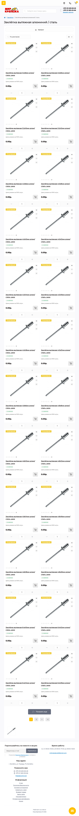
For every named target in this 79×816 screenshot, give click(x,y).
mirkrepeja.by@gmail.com (58, 753)
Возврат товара (21, 792)
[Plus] (32, 93)
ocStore (43, 809)
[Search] (25, 11)
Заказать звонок (68, 12)
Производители (21, 796)
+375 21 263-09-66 (69, 10)
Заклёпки (10, 17)
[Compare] (36, 51)
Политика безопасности (21, 755)
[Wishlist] (36, 47)
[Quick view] (36, 43)
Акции (21, 801)
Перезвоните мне (21, 776)
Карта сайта (21, 794)
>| (47, 719)
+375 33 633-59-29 (69, 8)
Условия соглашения (21, 787)
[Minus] (11, 93)
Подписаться (32, 751)
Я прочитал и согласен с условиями (21, 755)
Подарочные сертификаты (21, 799)
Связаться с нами (21, 790)
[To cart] (35, 86)
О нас (21, 783)
